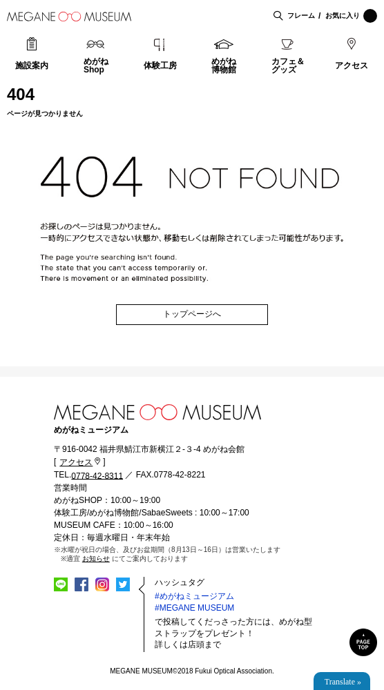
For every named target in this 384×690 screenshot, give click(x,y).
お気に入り (351, 16)
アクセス (351, 65)
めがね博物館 (223, 66)
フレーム (301, 15)
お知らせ (96, 558)
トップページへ (192, 314)
